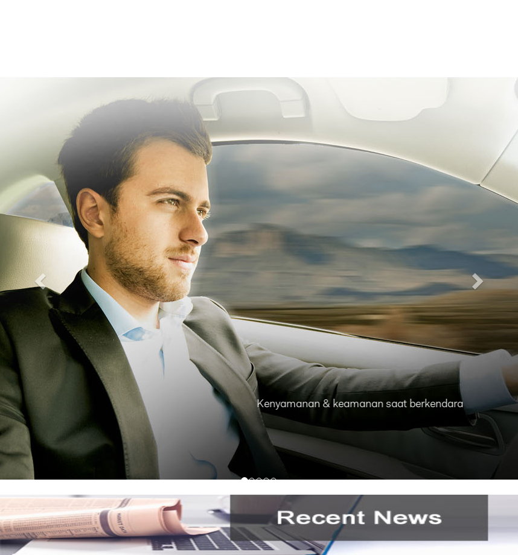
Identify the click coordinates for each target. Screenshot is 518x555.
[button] (39, 277)
